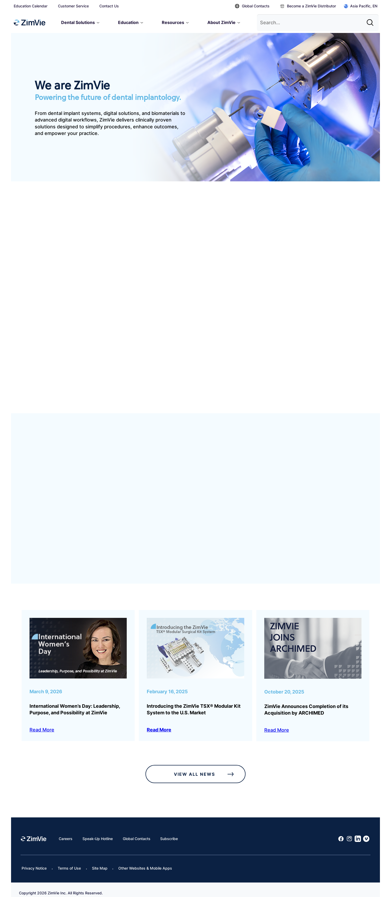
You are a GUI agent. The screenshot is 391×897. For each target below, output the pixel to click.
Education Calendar (30, 6)
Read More (42, 723)
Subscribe (169, 832)
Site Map (99, 861)
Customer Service (73, 6)
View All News (205, 767)
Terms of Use (69, 861)
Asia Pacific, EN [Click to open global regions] (360, 6)
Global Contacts (252, 6)
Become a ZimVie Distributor (308, 6)
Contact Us (109, 6)
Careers (65, 832)
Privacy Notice (34, 861)
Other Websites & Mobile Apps (145, 861)
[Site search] (371, 20)
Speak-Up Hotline (97, 832)
